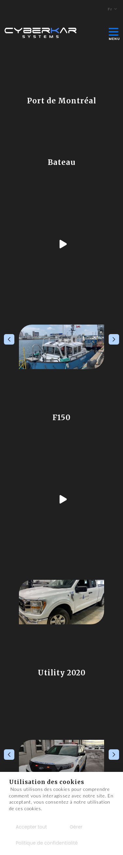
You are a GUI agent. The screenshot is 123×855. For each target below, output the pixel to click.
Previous (9, 339)
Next (114, 339)
